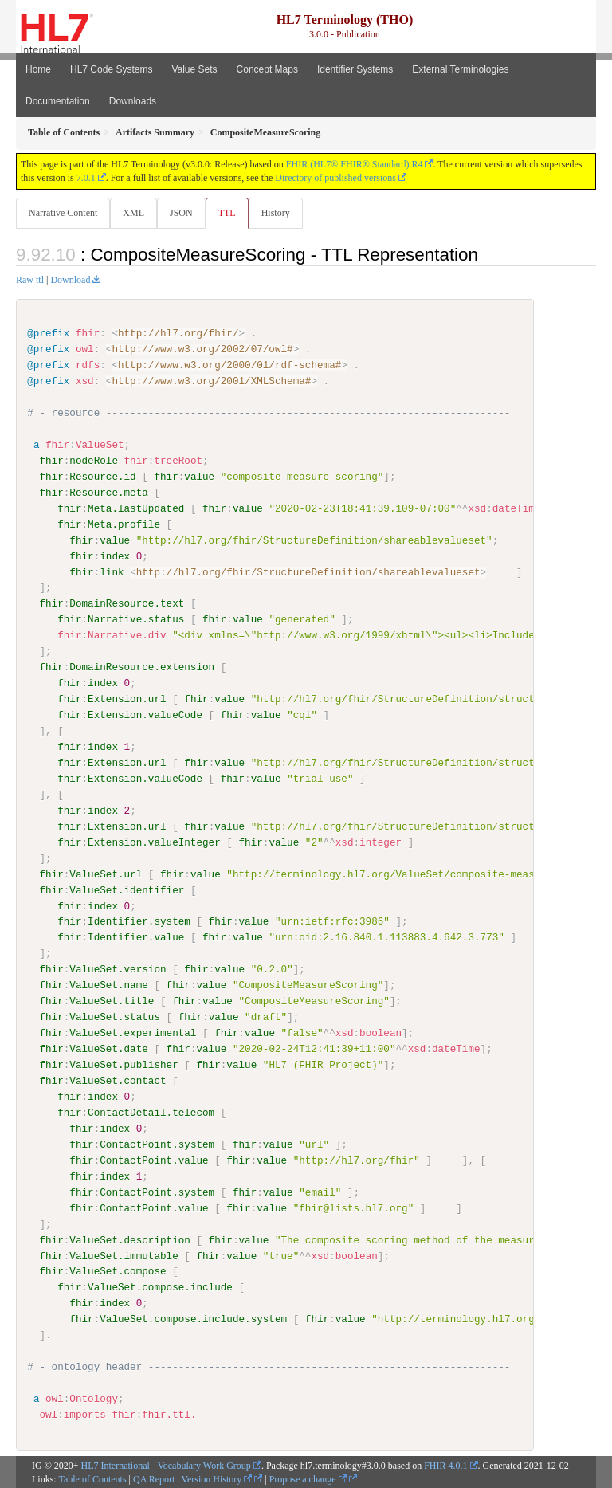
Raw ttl (30, 279)
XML (133, 212)
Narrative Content (63, 212)
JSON (181, 212)
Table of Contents (92, 1478)
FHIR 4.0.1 (445, 1464)
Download (70, 279)
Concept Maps (267, 69)
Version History (217, 1478)
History (275, 212)
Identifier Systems (355, 69)
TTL (227, 212)
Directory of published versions (335, 177)
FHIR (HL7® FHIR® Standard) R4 (354, 164)
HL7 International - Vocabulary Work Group (166, 1464)
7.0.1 (86, 177)
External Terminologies (460, 69)
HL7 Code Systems (111, 69)
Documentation (58, 101)
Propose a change (308, 1478)
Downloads (132, 101)
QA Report (154, 1478)
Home (38, 69)
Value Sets (194, 69)
